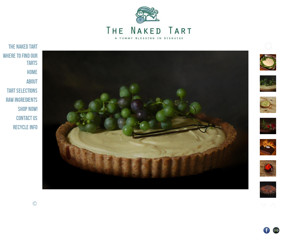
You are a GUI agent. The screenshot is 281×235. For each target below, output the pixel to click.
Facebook (266, 230)
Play (268, 46)
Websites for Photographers (276, 230)
